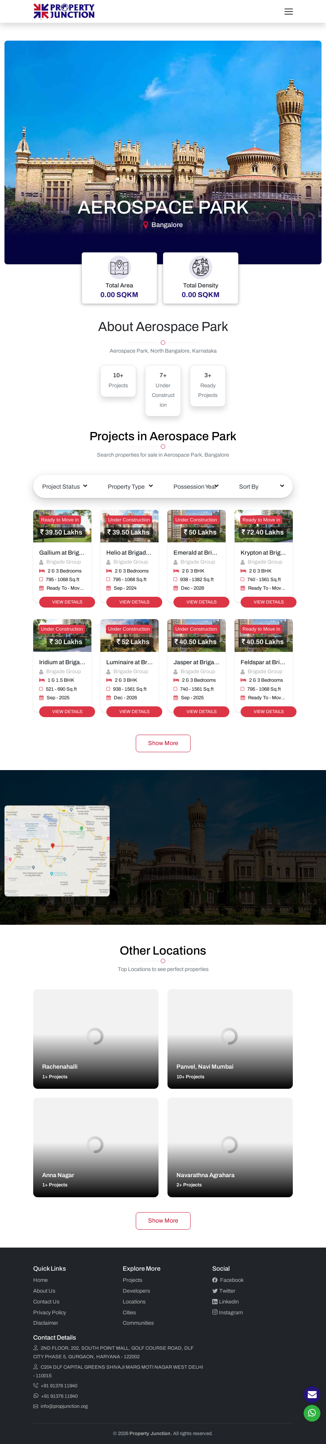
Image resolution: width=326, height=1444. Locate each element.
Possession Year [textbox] (195, 486)
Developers (136, 1291)
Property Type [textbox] (126, 486)
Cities (129, 1312)
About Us (44, 1291)
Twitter (223, 1291)
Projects (132, 1280)
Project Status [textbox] (61, 486)
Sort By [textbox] (248, 486)
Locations (134, 1302)
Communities (138, 1323)
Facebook (228, 1280)
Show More (163, 743)
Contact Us (46, 1302)
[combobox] (64, 486)
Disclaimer (45, 1323)
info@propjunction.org (60, 1406)
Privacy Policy (49, 1312)
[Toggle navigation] (289, 12)
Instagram (227, 1312)
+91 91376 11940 (55, 1385)
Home (40, 1280)
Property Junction (149, 1433)
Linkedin (225, 1302)
